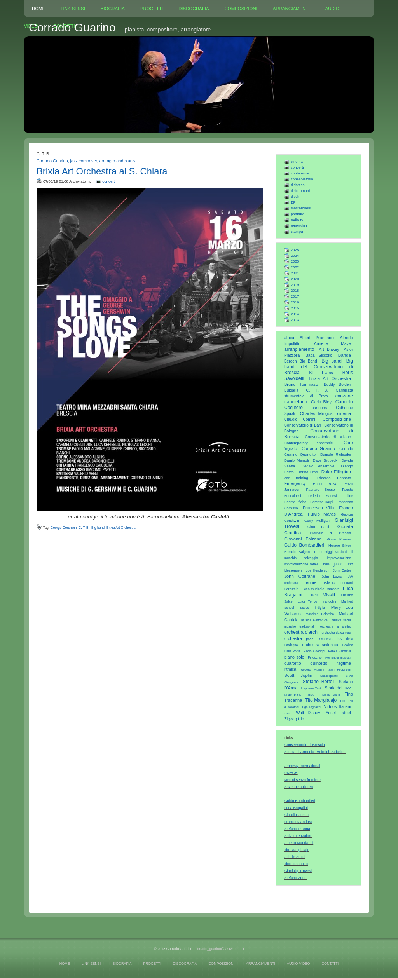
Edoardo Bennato (333, 478)
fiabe (302, 502)
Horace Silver (339, 545)
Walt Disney (308, 712)
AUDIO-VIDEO (298, 964)
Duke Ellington (336, 471)
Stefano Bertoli (319, 681)
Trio (342, 701)
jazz (337, 564)
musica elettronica (314, 620)
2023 (295, 261)
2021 (295, 273)
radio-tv (297, 220)
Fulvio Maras (322, 514)
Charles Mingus (316, 413)
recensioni (299, 225)
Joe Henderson (317, 570)
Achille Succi (294, 856)
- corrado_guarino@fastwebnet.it (218, 949)
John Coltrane (299, 576)
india (326, 564)
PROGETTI (151, 8)
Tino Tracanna (296, 863)
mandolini (329, 601)
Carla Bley (321, 401)
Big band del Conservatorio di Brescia (318, 366)
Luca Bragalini (296, 807)
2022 (295, 267)
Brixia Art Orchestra (330, 378)
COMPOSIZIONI (241, 8)
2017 (295, 296)
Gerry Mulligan (317, 521)
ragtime (344, 663)
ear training (296, 478)
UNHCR (291, 773)
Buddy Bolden (337, 384)
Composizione (337, 419)
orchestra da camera (336, 633)
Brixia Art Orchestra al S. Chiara (102, 171)
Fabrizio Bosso (320, 489)
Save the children (298, 786)
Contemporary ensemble (308, 443)
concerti (297, 167)
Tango (310, 694)
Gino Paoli (318, 527)
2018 (295, 290)
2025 (295, 250)
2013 (295, 319)
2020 (295, 279)
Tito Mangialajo (321, 700)
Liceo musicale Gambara (320, 589)
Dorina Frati (307, 472)
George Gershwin (64, 528)
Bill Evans (321, 373)
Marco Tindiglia (312, 608)
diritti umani (300, 190)
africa (289, 337)
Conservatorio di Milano (328, 437)
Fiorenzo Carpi (321, 502)
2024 (295, 255)
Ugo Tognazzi (311, 707)
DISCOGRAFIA (193, 8)
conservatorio (302, 179)
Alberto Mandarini (317, 337)
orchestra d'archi (301, 632)
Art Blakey (329, 349)
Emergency (295, 483)
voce (287, 713)
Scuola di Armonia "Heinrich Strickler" (315, 752)
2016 (295, 302)
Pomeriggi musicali (338, 657)
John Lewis (332, 577)
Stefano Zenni (295, 877)
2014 (295, 314)
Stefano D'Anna (297, 828)
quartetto (292, 663)
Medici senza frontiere (302, 780)
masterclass (301, 208)
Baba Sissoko (318, 355)
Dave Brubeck (325, 460)
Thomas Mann (329, 694)
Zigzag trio (294, 719)
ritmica (290, 669)
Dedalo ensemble (318, 466)
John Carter (342, 570)
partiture (297, 214)
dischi (295, 196)
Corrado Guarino (318, 448)
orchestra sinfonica (320, 644)
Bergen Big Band (300, 361)
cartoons (319, 408)
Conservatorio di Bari (302, 425)
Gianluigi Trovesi (298, 870)
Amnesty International (302, 766)
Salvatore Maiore (298, 835)
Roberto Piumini (312, 669)
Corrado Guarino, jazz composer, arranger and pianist (86, 161)
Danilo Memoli (296, 460)
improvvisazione (339, 558)
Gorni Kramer (339, 539)
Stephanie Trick (311, 688)
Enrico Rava (325, 483)
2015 (295, 308)
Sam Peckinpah (339, 669)
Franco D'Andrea (298, 821)
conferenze (300, 173)
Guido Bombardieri (304, 545)
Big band (331, 361)
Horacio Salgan (297, 552)
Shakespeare (329, 676)
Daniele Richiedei (335, 454)
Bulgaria (291, 390)
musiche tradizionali (299, 626)
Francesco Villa (318, 508)
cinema (297, 161)
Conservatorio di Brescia (304, 745)
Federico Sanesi (322, 496)
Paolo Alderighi (314, 651)
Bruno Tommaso (301, 384)
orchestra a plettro (335, 626)
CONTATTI (330, 964)
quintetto (318, 663)
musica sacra (341, 620)
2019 (295, 284)
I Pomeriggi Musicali (330, 552)
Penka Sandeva (339, 651)
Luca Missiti (322, 595)
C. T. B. (317, 390)
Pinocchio (314, 657)
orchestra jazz (299, 638)
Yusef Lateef (338, 712)
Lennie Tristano (319, 582)
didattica (298, 185)
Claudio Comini (299, 419)
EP (293, 202)
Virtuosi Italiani (337, 706)
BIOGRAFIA (113, 8)
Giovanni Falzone (302, 539)
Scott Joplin (298, 675)
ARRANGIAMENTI (291, 8)
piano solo (294, 657)
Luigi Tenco (307, 601)
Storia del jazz (338, 687)
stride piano (292, 694)
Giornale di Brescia (330, 533)
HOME (38, 8)
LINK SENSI (73, 8)
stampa (297, 231)
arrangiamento (299, 349)
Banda (344, 355)
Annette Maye (332, 343)
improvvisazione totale (301, 564)
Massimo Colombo (320, 614)
